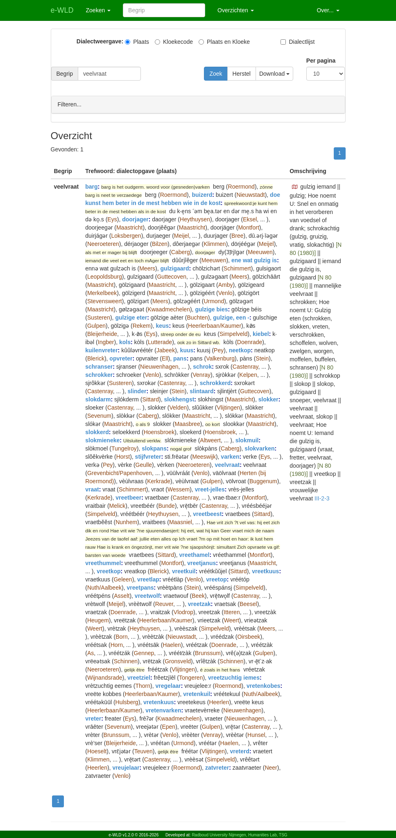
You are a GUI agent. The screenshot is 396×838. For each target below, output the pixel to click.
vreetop (216, 579)
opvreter (120, 358)
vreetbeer (128, 497)
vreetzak (199, 603)
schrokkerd (215, 382)
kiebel (261, 333)
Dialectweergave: (100, 41)
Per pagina (321, 60)
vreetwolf (147, 595)
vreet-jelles (210, 489)
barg (91, 186)
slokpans (154, 448)
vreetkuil (184, 571)
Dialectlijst (298, 41)
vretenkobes (263, 685)
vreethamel (194, 554)
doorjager (135, 219)
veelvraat (227, 464)
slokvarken (259, 448)
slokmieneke (102, 440)
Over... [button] (328, 10)
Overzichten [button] (235, 10)
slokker (268, 399)
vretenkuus (158, 701)
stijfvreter (148, 456)
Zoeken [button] (98, 10)
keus (162, 325)
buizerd (202, 194)
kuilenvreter (101, 350)
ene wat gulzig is (254, 260)
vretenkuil (196, 693)
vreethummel (103, 562)
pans (180, 358)
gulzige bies (211, 309)
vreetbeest (207, 513)
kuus (187, 350)
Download (274, 73)
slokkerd (97, 431)
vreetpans (140, 587)
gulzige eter (131, 317)
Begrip (65, 73)
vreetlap (148, 579)
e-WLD (62, 10)
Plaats (137, 41)
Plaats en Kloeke (224, 41)
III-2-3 (322, 498)
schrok (202, 366)
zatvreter (217, 767)
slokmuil (247, 440)
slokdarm (98, 399)
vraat (92, 489)
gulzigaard (175, 268)
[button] (295, 186)
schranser (99, 366)
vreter (93, 718)
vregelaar (168, 685)
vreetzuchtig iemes (234, 677)
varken (230, 456)
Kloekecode (174, 41)
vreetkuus (265, 571)
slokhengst (179, 399)
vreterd (239, 751)
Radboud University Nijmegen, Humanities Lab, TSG (239, 835)
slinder (136, 390)
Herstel (242, 73)
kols (125, 341)
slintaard (201, 390)
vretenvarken (163, 710)
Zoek (215, 73)
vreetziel (138, 677)
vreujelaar (125, 767)
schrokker (99, 374)
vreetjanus (201, 562)
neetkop (240, 350)
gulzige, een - (231, 317)
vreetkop (108, 571)
